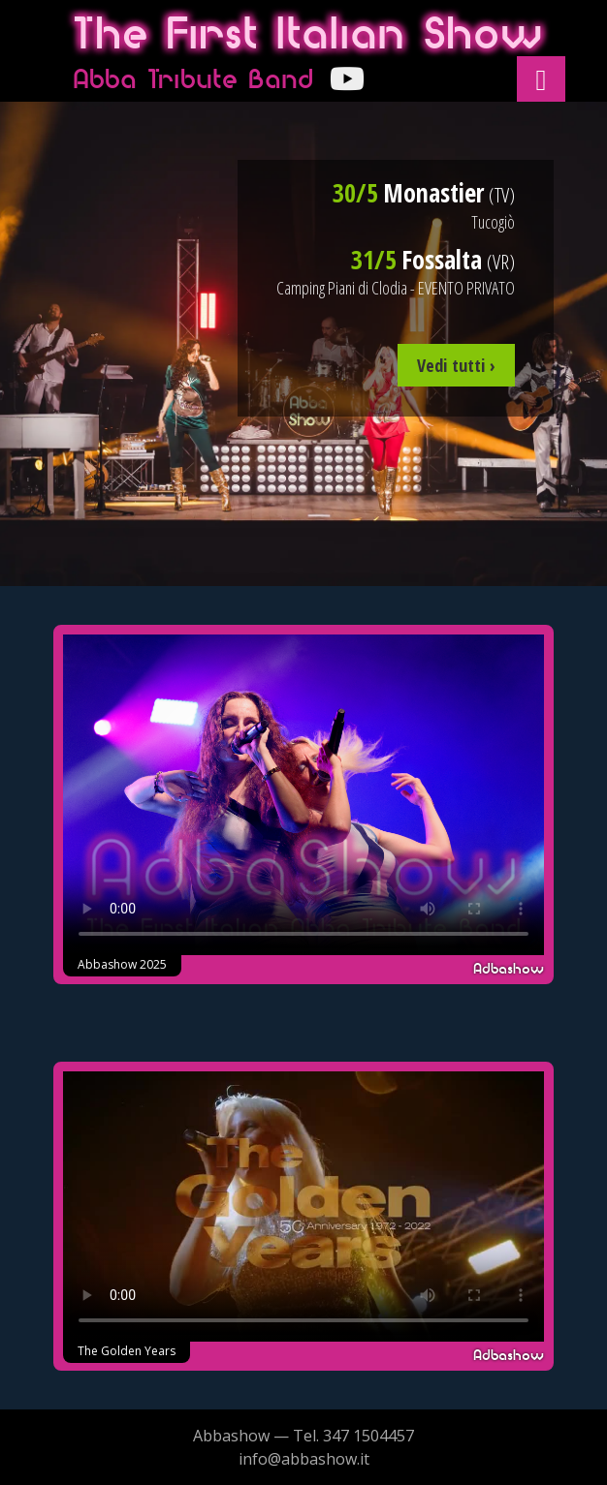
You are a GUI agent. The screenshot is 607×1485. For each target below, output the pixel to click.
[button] (541, 79)
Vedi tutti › (456, 365)
